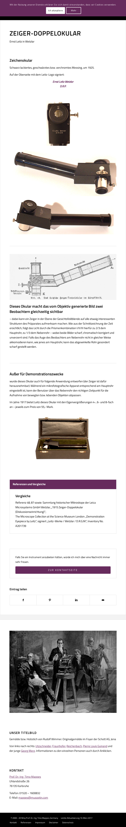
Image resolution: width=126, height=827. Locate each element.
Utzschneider (43, 746)
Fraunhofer (58, 746)
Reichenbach (74, 746)
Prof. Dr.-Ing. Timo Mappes (25, 777)
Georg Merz (28, 751)
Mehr (73, 10)
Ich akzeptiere (55, 10)
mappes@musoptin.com (33, 797)
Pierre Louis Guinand (95, 746)
